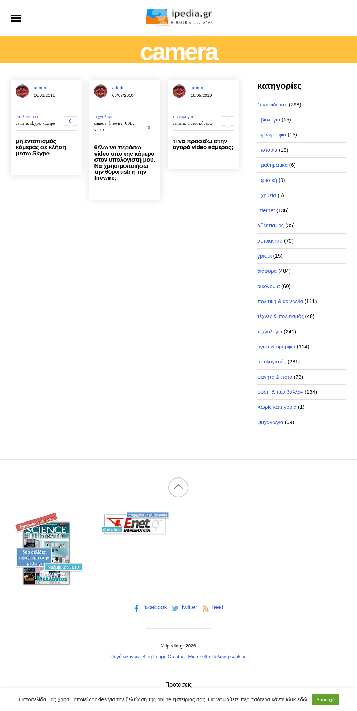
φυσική (269, 180)
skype (35, 123)
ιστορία (269, 150)
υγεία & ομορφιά (276, 346)
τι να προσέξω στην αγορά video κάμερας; (203, 144)
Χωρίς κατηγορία (276, 407)
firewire (115, 123)
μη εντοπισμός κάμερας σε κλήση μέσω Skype (41, 147)
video (99, 129)
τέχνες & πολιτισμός (280, 316)
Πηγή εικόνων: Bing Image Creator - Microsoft (159, 656)
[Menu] (16, 18)
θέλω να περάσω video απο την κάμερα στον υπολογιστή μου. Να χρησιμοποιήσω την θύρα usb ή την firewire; (124, 162)
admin (40, 88)
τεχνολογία (104, 116)
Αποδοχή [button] (325, 699)
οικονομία (268, 286)
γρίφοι (264, 256)
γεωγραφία (273, 135)
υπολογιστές (27, 116)
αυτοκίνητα (270, 241)
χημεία (268, 195)
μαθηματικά (274, 165)
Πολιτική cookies (229, 656)
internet (266, 210)
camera (22, 123)
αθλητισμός (270, 225)
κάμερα (49, 123)
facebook (149, 607)
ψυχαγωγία (270, 422)
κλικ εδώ (296, 699)
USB (129, 123)
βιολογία (270, 120)
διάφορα (267, 271)
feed (212, 607)
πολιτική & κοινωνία (280, 301)
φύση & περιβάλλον (280, 392)
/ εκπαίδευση (272, 105)
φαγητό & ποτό (274, 377)
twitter (183, 607)
